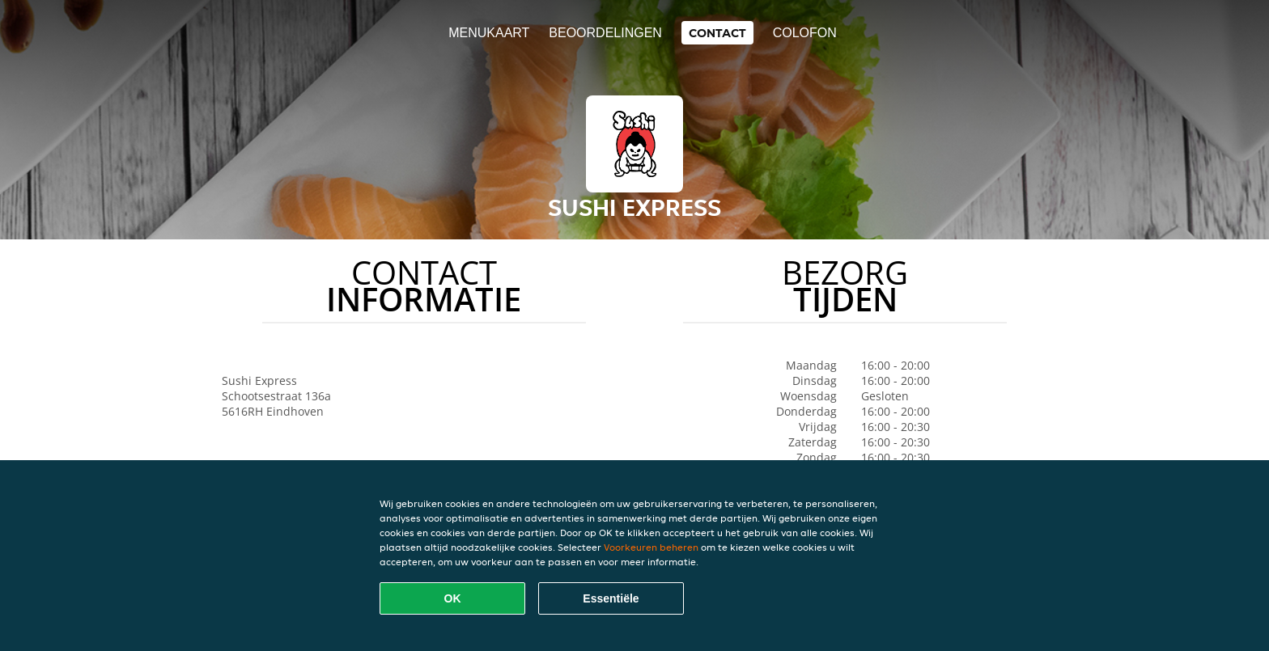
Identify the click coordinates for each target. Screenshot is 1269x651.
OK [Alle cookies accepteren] (452, 598)
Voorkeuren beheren (651, 547)
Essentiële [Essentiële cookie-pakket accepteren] (611, 598)
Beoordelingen (605, 33)
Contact (717, 32)
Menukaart (488, 33)
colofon (805, 33)
